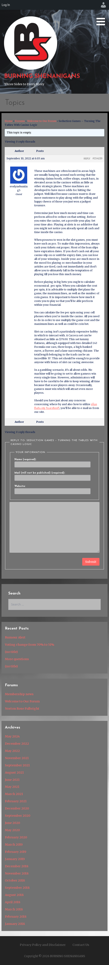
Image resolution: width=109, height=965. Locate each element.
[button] (102, 13)
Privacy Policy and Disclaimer (43, 945)
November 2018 (16, 873)
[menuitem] (103, 5)
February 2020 (16, 837)
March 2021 (14, 794)
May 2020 (12, 830)
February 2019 (15, 852)
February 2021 (16, 801)
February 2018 (15, 916)
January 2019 (15, 859)
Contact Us (80, 945)
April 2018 (12, 902)
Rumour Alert (15, 637)
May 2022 (12, 751)
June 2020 (12, 823)
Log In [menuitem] (6, 5)
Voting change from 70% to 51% (29, 645)
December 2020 (17, 808)
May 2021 (12, 787)
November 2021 (17, 758)
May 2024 (12, 736)
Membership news (19, 694)
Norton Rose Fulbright (22, 708)
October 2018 (15, 880)
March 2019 (14, 844)
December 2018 (16, 866)
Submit (90, 562)
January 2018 (15, 924)
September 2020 (17, 816)
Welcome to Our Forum (41, 121)
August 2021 (14, 772)
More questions (17, 659)
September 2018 (17, 888)
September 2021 (17, 765)
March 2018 (14, 909)
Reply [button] (87, 158)
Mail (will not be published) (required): (39, 473)
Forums (20, 121)
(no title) (11, 652)
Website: (19, 486)
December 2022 (17, 744)
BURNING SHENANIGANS (42, 76)
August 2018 (14, 895)
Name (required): (25, 459)
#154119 (97, 158)
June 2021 (12, 780)
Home (9, 121)
